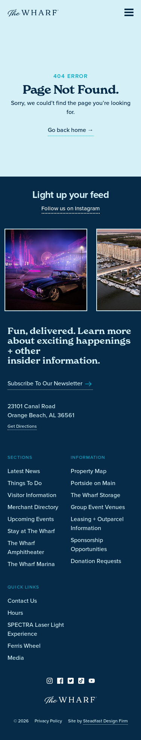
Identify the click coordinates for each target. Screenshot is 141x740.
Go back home (71, 130)
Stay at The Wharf (31, 531)
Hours (15, 612)
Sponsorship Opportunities (89, 544)
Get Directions (22, 426)
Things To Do (25, 483)
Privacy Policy (48, 721)
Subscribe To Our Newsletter (50, 383)
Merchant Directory (33, 507)
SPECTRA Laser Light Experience (36, 629)
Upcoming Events (31, 519)
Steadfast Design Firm (105, 721)
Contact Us (22, 600)
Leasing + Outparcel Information (97, 523)
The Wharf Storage (95, 495)
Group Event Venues (98, 507)
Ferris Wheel (24, 645)
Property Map (88, 471)
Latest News (24, 471)
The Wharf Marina (31, 564)
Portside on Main (93, 483)
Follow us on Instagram (70, 208)
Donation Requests (96, 561)
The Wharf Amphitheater (26, 547)
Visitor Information (32, 495)
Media (16, 657)
